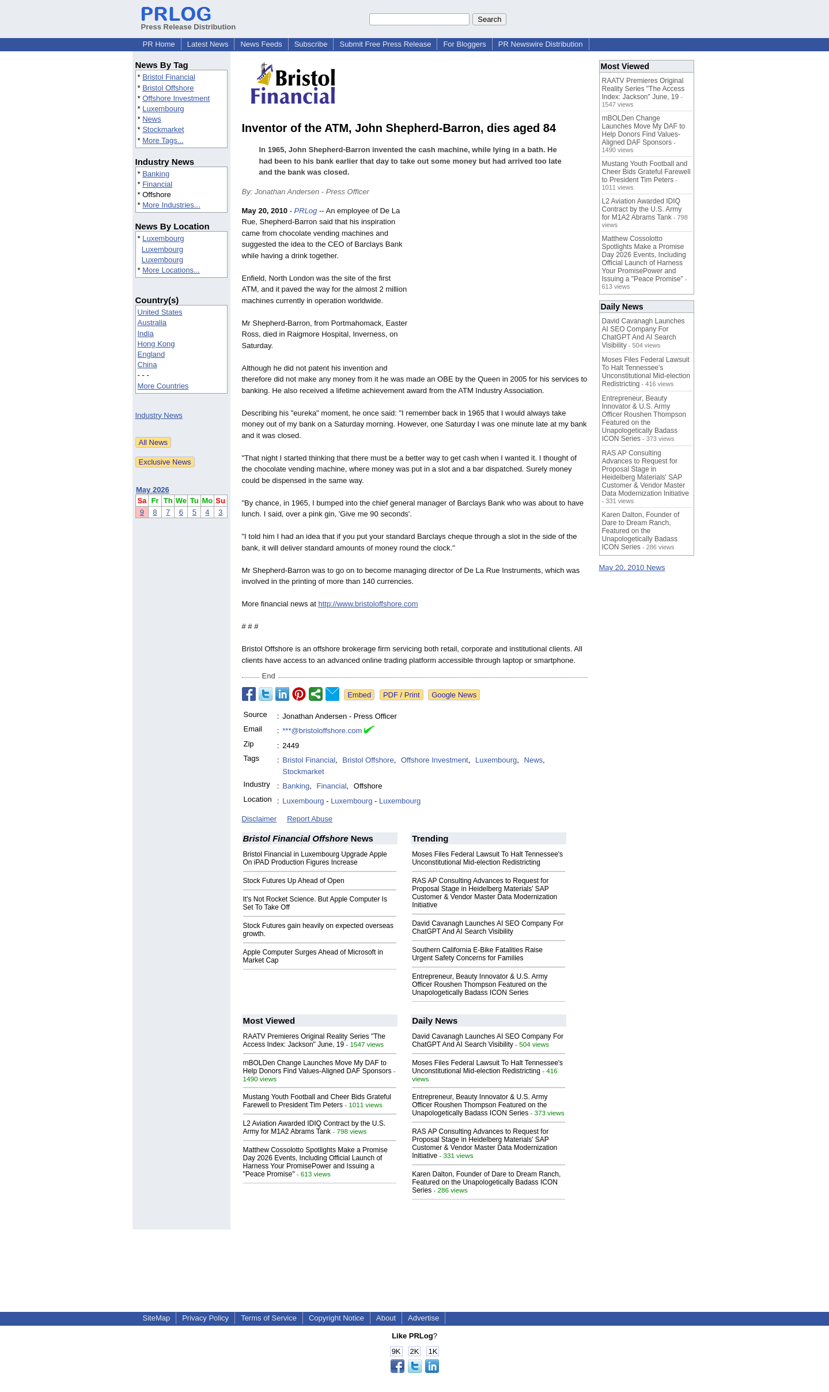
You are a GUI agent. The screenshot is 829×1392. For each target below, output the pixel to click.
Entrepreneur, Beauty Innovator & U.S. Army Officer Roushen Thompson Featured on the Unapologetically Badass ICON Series (479, 984)
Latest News (208, 44)
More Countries (163, 386)
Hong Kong (156, 343)
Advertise (423, 1318)
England (151, 354)
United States (160, 312)
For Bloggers (464, 44)
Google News (453, 695)
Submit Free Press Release (385, 44)
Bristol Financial (168, 77)
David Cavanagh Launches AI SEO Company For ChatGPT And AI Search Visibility (487, 927)
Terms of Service (269, 1318)
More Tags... (162, 140)
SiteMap (157, 1318)
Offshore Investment (176, 98)
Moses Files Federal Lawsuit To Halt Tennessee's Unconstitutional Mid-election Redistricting (487, 858)
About (386, 1318)
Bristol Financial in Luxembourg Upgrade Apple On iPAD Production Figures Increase (315, 858)
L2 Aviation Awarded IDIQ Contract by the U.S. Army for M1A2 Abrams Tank (314, 1127)
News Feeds (261, 44)
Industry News (159, 415)
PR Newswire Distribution (540, 44)
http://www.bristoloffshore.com (368, 603)
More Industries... (171, 205)
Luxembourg (163, 108)
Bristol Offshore (168, 88)
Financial (157, 184)
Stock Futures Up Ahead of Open (294, 881)
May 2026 (152, 489)
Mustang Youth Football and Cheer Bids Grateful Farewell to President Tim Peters (317, 1101)
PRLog (305, 210)
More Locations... (171, 270)
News (151, 119)
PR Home (159, 44)
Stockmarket (163, 129)
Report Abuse (309, 818)
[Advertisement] (501, 290)
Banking (155, 173)
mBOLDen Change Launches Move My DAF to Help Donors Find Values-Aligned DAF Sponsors (317, 1067)
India (146, 333)
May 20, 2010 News (632, 567)
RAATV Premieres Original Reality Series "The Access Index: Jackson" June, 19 (314, 1040)
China (147, 364)
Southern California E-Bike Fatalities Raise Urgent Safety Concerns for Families (477, 954)
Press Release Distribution (188, 22)
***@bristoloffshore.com (322, 730)
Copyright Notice (336, 1318)
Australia (152, 322)
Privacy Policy (205, 1318)
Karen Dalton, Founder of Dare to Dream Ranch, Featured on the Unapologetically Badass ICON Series (486, 1182)
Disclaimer (259, 818)
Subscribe (311, 44)
